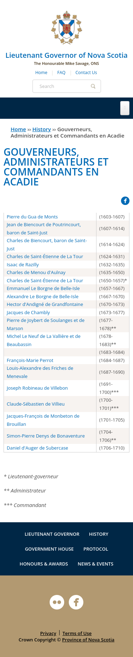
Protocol (95, 549)
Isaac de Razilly (23, 264)
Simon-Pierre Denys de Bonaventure (46, 436)
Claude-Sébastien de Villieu (36, 404)
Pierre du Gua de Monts (32, 216)
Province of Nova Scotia (88, 639)
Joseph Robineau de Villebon (37, 388)
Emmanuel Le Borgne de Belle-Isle (43, 288)
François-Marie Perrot (30, 360)
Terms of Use (77, 633)
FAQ (61, 72)
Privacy (48, 633)
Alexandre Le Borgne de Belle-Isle (42, 296)
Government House (49, 549)
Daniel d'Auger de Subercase (37, 448)
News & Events (95, 564)
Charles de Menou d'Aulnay (36, 272)
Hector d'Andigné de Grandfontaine (45, 304)
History (41, 129)
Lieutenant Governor (51, 534)
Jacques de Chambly (28, 312)
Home (41, 72)
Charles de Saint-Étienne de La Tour (45, 256)
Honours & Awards (44, 564)
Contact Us (86, 72)
